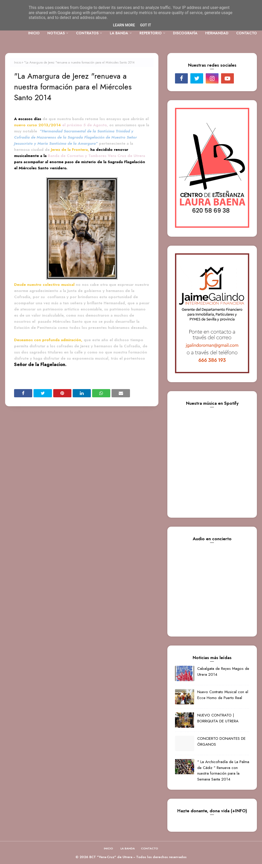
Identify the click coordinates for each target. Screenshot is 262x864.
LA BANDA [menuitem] (119, 33)
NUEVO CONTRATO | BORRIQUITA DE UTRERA (217, 718)
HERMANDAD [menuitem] (216, 33)
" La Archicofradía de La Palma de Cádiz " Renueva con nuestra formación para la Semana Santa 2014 (223, 770)
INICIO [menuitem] (34, 33)
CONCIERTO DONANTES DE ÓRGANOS (221, 741)
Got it (145, 25)
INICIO (108, 848)
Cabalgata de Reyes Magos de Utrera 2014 (223, 671)
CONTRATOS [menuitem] (87, 33)
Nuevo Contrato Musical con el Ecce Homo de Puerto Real (222, 695)
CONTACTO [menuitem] (246, 33)
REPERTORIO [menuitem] (150, 33)
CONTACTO (149, 848)
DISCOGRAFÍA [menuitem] (185, 33)
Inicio (17, 62)
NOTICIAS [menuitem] (56, 33)
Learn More (124, 25)
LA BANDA (128, 848)
